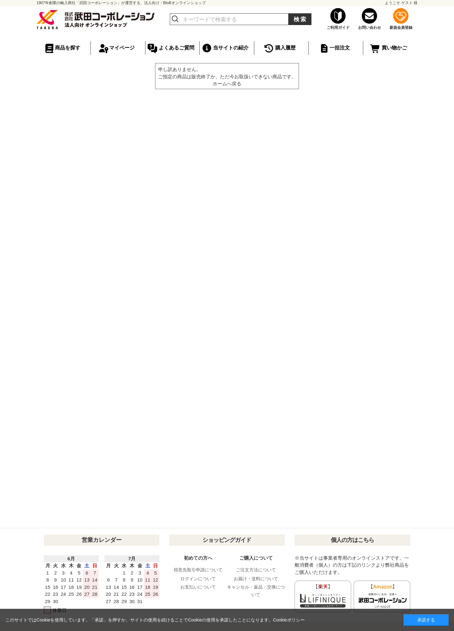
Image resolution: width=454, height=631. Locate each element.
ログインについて (198, 578)
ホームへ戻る (227, 83)
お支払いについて (198, 586)
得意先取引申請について (198, 569)
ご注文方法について (256, 569)
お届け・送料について (256, 578)
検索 (300, 19)
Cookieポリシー (289, 619)
